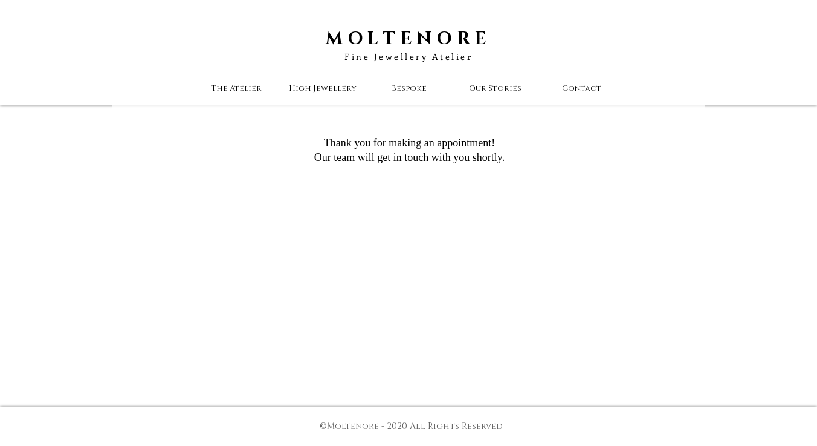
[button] (495, 88)
